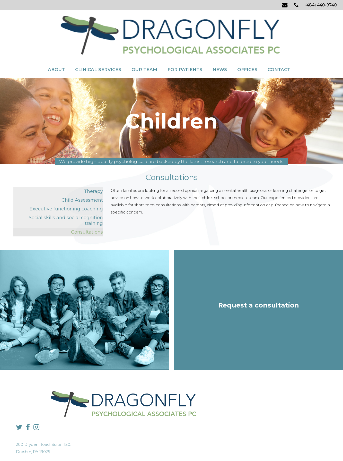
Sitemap (159, 447)
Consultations (87, 209)
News (220, 43)
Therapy (93, 169)
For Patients (185, 43)
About (56, 43)
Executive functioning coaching (66, 186)
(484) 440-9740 (321, 5)
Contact (279, 43)
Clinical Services (98, 43)
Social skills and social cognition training (66, 197)
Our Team (144, 43)
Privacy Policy (140, 447)
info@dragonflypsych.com (255, 411)
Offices (247, 43)
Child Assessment (82, 177)
